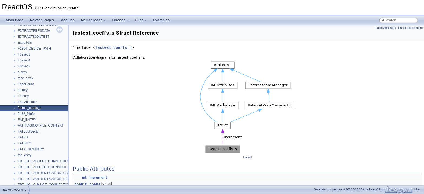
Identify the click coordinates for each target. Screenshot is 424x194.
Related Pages (42, 20)
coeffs (95, 184)
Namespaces (93, 20)
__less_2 (24, 180)
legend (247, 156)
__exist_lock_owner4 (33, 62)
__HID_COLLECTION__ (35, 145)
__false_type (27, 68)
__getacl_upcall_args (33, 115)
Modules (67, 20)
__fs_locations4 (29, 97)
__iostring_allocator (32, 157)
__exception (26, 56)
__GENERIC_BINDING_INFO (39, 109)
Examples (161, 20)
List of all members (410, 28)
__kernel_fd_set (29, 163)
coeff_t (81, 184)
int (84, 177)
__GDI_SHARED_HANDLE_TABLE (43, 103)
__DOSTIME (27, 50)
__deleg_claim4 (29, 26)
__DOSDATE (27, 44)
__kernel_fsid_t (29, 169)
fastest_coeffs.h (113, 47)
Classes (120, 20)
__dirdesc (25, 38)
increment (98, 177)
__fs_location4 (28, 86)
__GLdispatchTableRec (34, 133)
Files (141, 20)
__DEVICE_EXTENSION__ (38, 32)
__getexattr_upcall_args (35, 127)
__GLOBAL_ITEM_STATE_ (38, 139)
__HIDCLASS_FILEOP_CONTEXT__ (45, 151)
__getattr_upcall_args (33, 121)
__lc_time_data (29, 174)
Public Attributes (385, 28)
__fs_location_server (33, 91)
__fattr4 (23, 74)
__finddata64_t (28, 80)
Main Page (14, 20)
